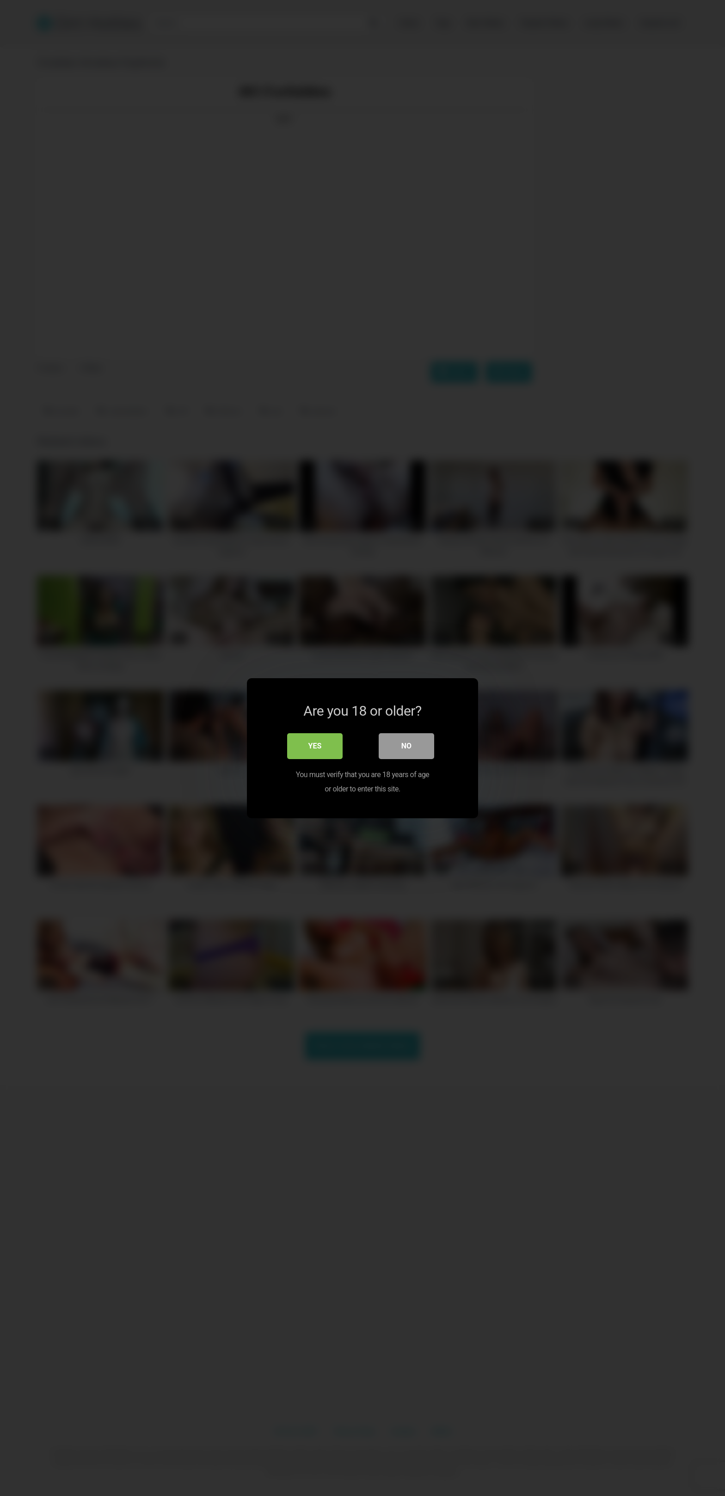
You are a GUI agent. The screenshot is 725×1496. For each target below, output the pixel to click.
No (406, 745)
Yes (315, 745)
